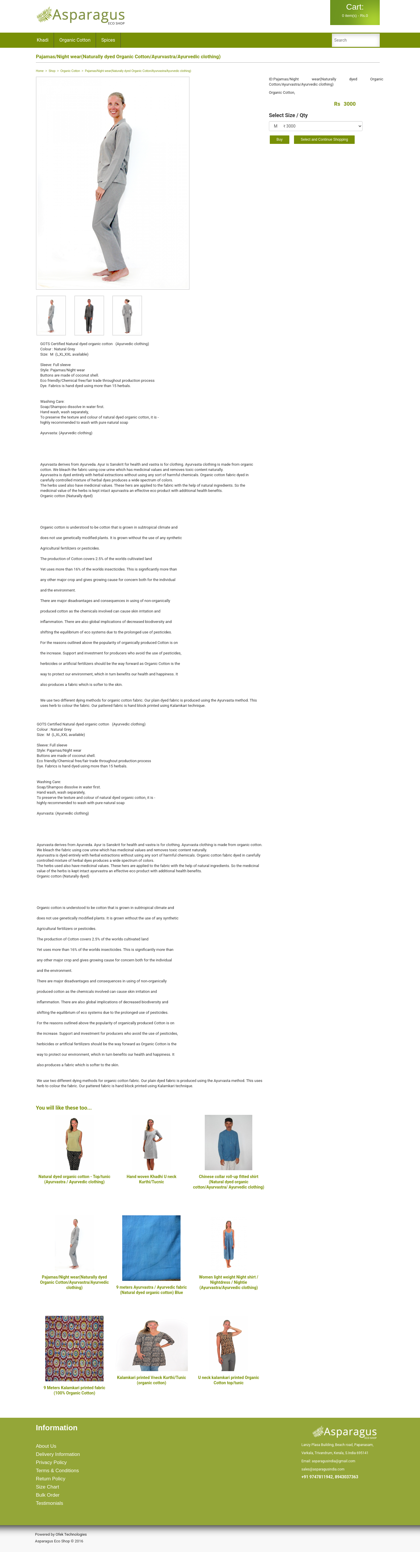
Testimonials (49, 1503)
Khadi (42, 40)
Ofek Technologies (71, 1534)
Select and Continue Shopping (324, 139)
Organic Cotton (74, 40)
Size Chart (47, 1487)
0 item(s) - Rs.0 (355, 10)
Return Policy (50, 1479)
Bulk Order (48, 1495)
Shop (52, 71)
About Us (46, 1446)
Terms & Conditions (57, 1470)
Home (40, 71)
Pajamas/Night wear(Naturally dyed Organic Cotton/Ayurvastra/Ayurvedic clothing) (74, 1282)
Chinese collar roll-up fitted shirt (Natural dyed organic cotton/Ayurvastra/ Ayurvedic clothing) (228, 1181)
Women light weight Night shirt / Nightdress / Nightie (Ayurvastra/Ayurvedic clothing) (228, 1282)
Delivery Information (58, 1454)
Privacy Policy (51, 1462)
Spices (108, 40)
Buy (279, 139)
